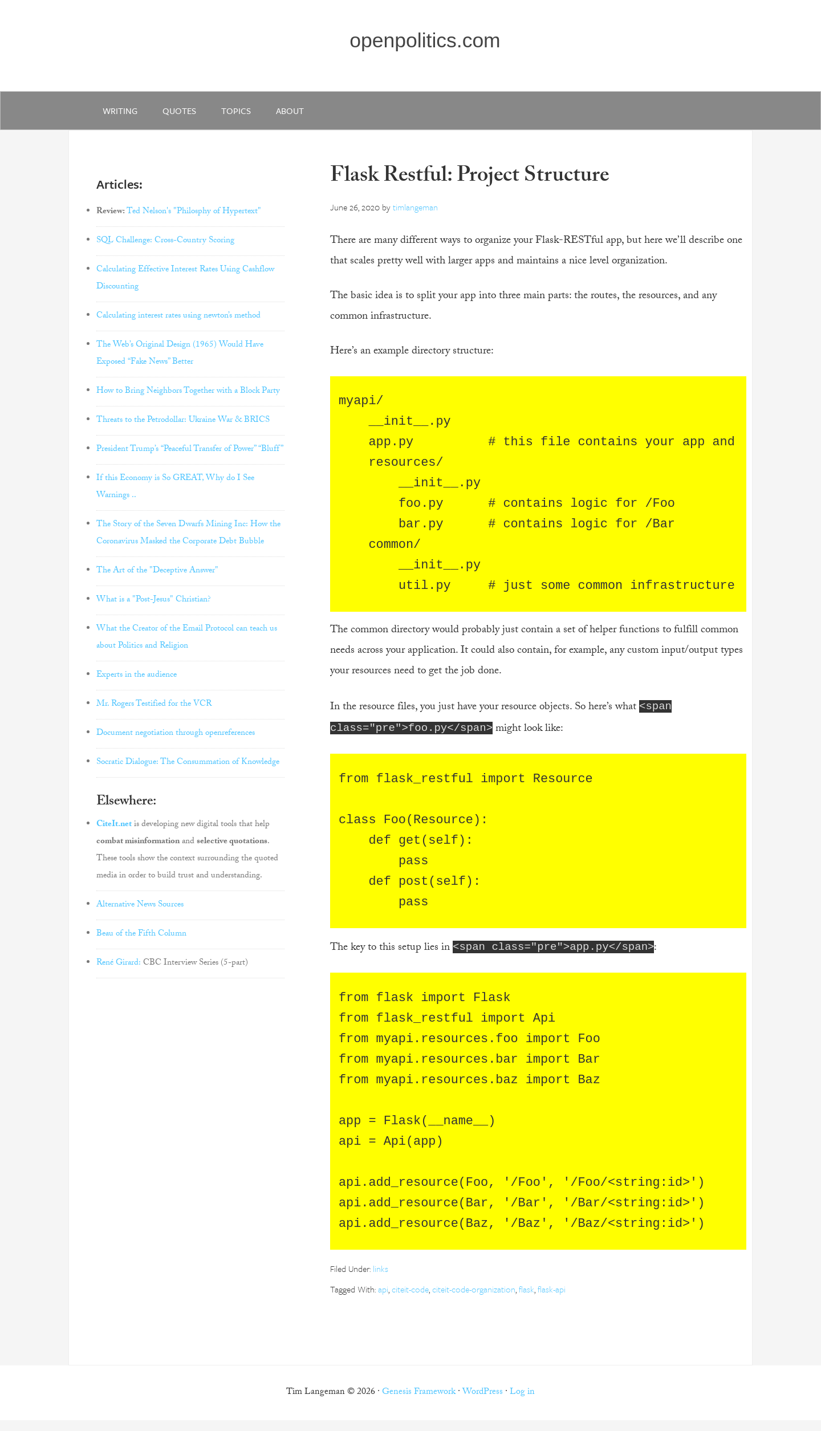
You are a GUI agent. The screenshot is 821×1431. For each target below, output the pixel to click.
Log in (522, 1403)
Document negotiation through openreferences (175, 741)
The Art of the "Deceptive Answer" (157, 578)
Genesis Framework (419, 1403)
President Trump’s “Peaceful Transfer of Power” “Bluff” (189, 457)
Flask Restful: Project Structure (469, 185)
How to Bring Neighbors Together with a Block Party (188, 399)
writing (122, 115)
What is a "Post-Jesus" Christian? (153, 607)
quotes (186, 115)
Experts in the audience (136, 683)
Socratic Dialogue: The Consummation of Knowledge (187, 770)
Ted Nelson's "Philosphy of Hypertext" (194, 219)
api (383, 1300)
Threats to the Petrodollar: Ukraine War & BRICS (183, 428)
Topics (247, 115)
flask (526, 1300)
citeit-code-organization (473, 1300)
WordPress (482, 1403)
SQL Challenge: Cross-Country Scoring (165, 248)
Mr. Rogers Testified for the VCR (154, 712)
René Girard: (118, 971)
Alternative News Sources (140, 912)
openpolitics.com (427, 43)
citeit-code (410, 1300)
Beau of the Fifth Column (141, 941)
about (306, 115)
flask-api (552, 1300)
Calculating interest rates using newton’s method (178, 323)
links (380, 1279)
